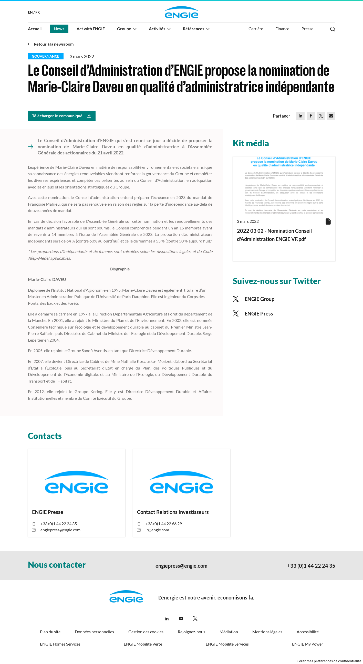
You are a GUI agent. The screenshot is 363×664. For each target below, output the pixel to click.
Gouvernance (45, 56)
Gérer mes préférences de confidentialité (329, 661)
